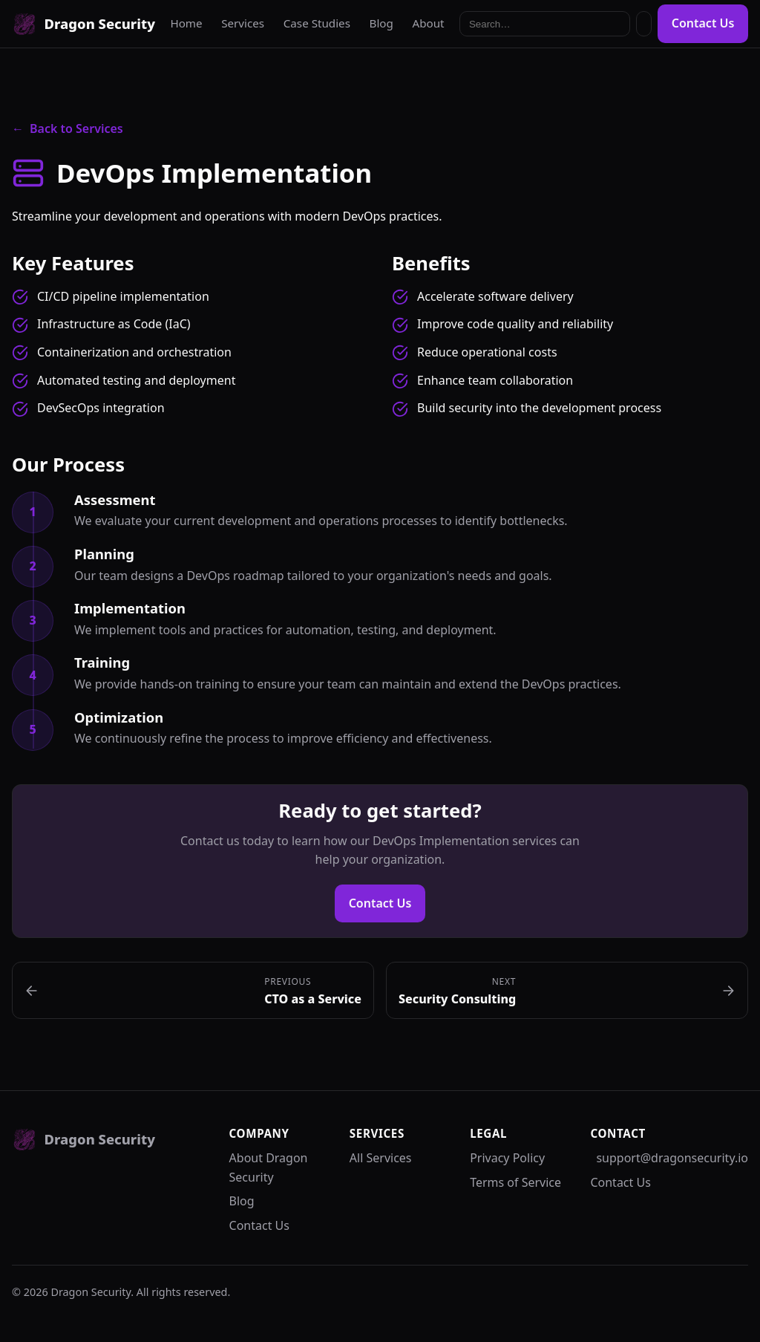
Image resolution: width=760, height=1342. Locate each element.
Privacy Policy (507, 1158)
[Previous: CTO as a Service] (193, 990)
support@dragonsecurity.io (672, 1158)
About (428, 23)
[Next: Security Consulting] (567, 990)
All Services (381, 1158)
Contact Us (703, 23)
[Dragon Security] (83, 23)
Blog (381, 23)
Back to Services (67, 129)
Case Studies (317, 23)
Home (186, 23)
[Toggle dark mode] (644, 24)
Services (242, 23)
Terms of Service (515, 1182)
